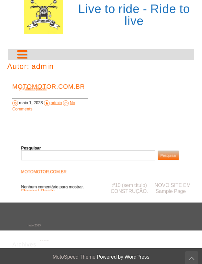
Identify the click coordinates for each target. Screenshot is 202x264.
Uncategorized (37, 90)
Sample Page (171, 142)
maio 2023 (38, 225)
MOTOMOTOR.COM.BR (48, 171)
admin (55, 103)
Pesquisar (36, 149)
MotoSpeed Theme (75, 257)
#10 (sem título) (129, 136)
